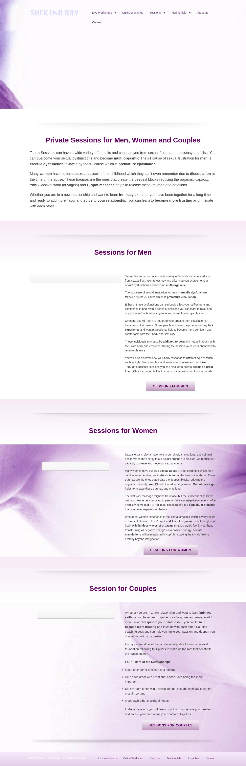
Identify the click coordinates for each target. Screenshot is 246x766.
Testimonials (178, 12)
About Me (202, 12)
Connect (97, 22)
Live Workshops (102, 12)
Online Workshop (132, 12)
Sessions (155, 12)
